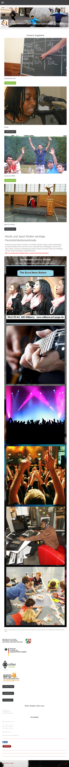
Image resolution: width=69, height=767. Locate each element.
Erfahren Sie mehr (10, 83)
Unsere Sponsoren (8, 700)
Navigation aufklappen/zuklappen (34, 2)
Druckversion (6, 763)
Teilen (5, 742)
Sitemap (12, 763)
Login (66, 762)
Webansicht (64, 764)
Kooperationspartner (8, 693)
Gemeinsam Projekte (8, 686)
